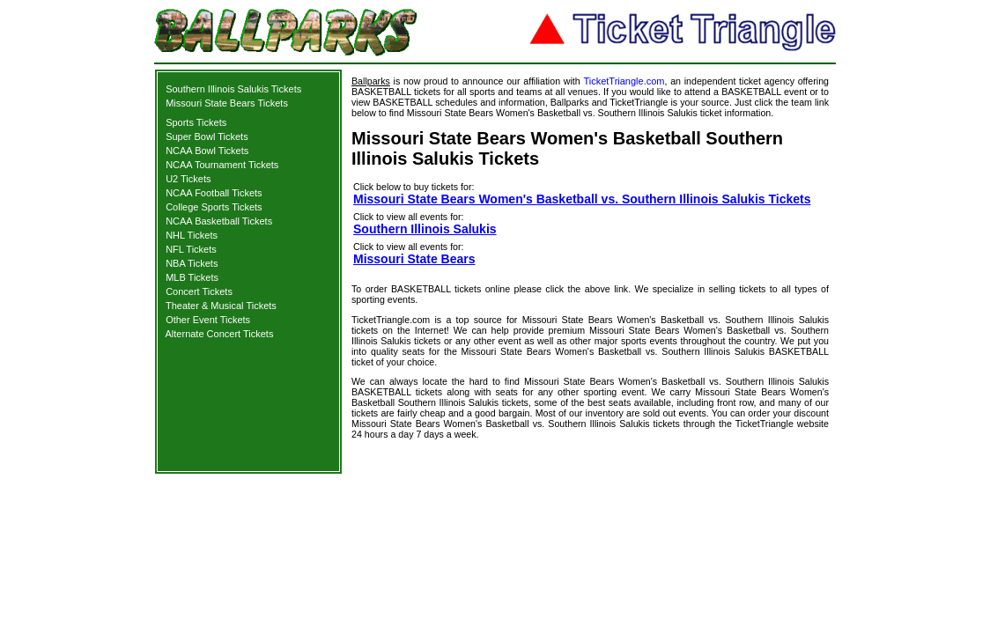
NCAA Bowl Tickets (207, 150)
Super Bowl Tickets (207, 136)
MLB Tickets (192, 277)
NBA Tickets (192, 263)
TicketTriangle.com (623, 81)
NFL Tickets (191, 249)
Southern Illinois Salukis (425, 229)
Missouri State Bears (414, 259)
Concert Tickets (199, 291)
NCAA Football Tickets (214, 193)
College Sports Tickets (214, 207)
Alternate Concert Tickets (220, 333)
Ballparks (370, 81)
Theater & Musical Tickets (221, 305)
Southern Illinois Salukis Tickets (233, 89)
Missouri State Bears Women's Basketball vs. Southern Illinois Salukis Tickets (581, 199)
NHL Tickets (192, 235)
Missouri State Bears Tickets (227, 103)
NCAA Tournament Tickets (222, 164)
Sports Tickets (196, 122)
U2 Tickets (188, 178)
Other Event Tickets (208, 319)
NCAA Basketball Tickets (219, 221)
